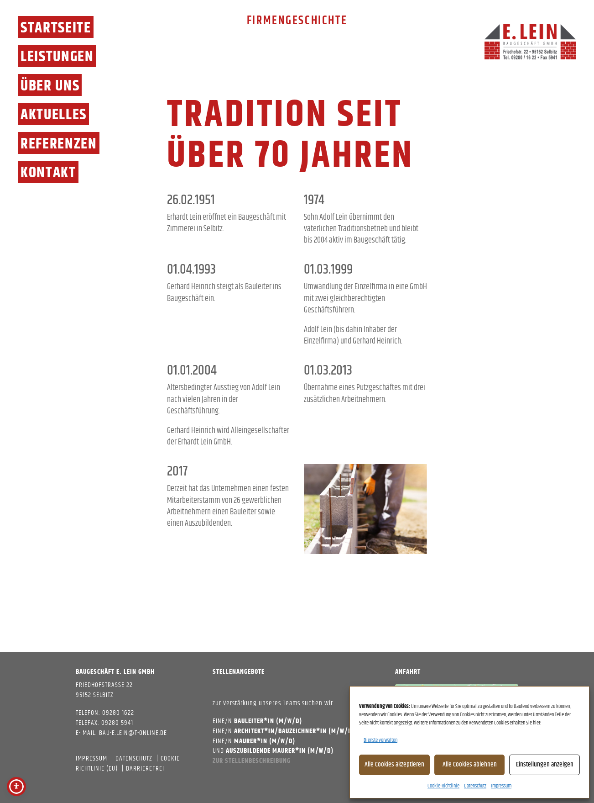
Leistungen (57, 56)
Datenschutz (475, 786)
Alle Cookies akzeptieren (394, 764)
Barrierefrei (145, 768)
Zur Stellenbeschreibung (252, 760)
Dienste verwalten (380, 740)
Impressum (501, 786)
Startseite (56, 27)
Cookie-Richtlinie (443, 786)
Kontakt (48, 172)
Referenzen (59, 143)
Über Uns (50, 85)
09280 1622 (118, 713)
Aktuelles (54, 114)
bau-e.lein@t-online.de (133, 733)
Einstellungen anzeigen (544, 764)
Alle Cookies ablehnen (470, 764)
